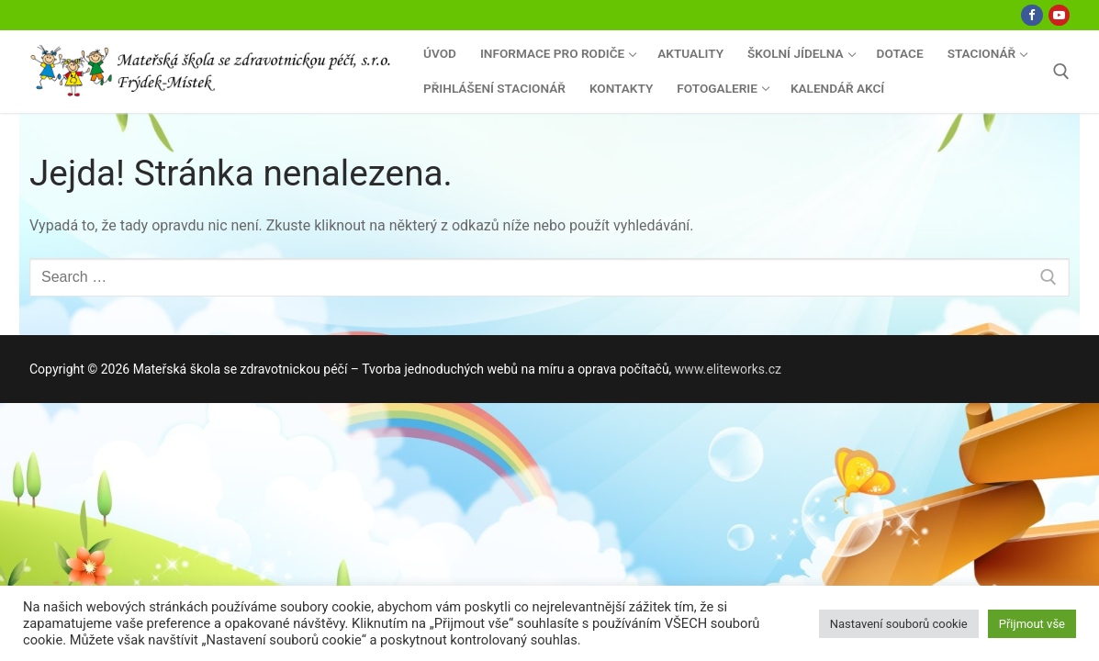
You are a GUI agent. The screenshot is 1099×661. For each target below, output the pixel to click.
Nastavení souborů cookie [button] (899, 624)
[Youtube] (1059, 15)
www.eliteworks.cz (728, 369)
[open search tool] (1061, 71)
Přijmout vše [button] (1032, 624)
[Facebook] (1031, 15)
